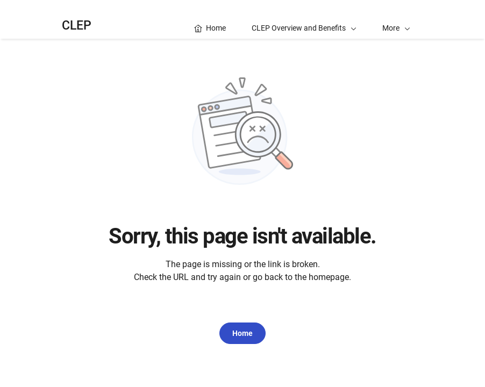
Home (242, 333)
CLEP (76, 25)
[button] (396, 19)
